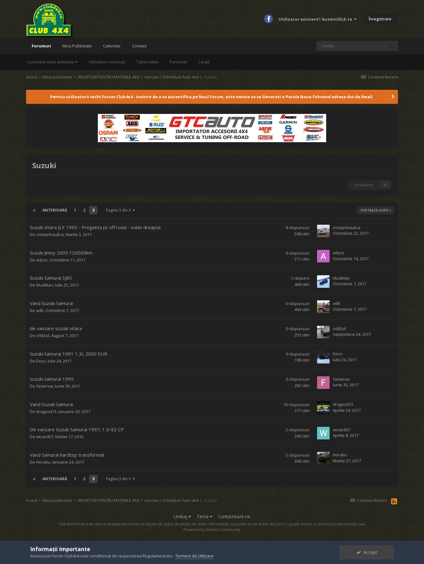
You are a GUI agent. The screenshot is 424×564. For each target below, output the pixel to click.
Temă (204, 516)
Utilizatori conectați (107, 62)
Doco (41, 361)
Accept (367, 552)
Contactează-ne (234, 516)
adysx (42, 260)
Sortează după (375, 210)
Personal (178, 62)
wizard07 (44, 436)
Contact (139, 46)
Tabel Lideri (147, 62)
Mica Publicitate (77, 46)
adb (40, 310)
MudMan (44, 285)
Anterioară (54, 210)
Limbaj (182, 516)
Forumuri (41, 48)
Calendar (112, 46)
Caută (203, 62)
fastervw (44, 386)
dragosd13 (46, 411)
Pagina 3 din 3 (120, 210)
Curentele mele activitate (52, 62)
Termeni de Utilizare (194, 556)
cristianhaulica (50, 234)
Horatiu (43, 462)
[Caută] (350, 46)
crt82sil (42, 335)
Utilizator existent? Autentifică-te (317, 19)
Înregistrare (380, 19)
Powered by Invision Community (212, 529)
